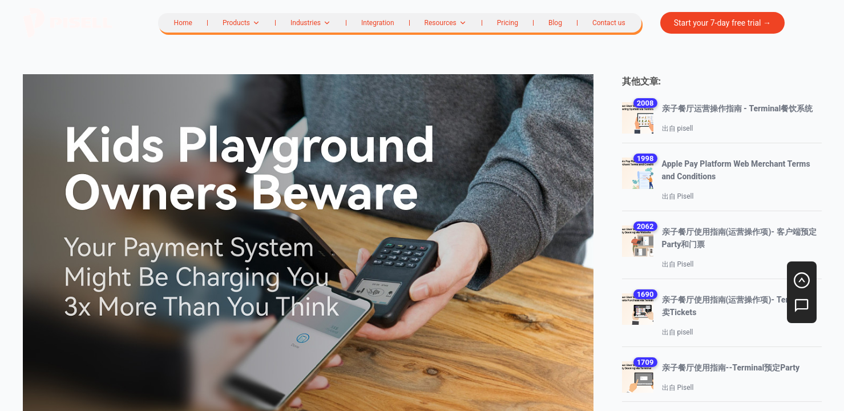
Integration (377, 23)
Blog (555, 23)
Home (183, 23)
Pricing (507, 23)
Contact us (608, 23)
